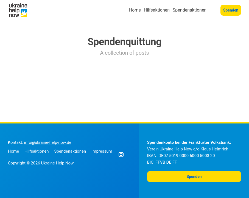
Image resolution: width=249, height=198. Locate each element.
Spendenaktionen (189, 10)
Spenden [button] (230, 10)
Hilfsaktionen (157, 10)
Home (135, 10)
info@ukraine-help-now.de (47, 142)
